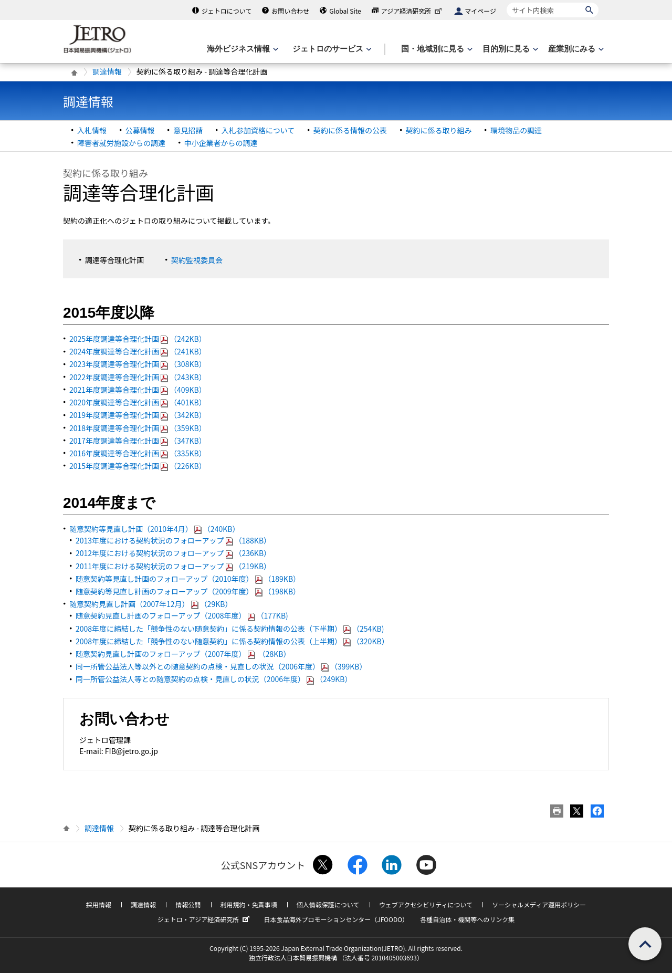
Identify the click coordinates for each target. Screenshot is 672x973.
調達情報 (107, 71)
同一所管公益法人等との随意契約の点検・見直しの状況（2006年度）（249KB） (214, 679)
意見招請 (188, 130)
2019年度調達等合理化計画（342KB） (137, 415)
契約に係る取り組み (439, 130)
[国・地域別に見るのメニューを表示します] (435, 49)
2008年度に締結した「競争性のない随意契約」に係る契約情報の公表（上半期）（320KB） (232, 641)
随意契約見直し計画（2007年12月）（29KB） (150, 604)
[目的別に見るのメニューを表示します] (509, 49)
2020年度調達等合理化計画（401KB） (137, 402)
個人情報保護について (328, 904)
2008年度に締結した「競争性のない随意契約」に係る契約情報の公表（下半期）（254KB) (230, 628)
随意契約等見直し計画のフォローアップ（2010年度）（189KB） (188, 578)
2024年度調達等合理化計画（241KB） (137, 351)
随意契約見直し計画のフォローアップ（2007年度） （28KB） (183, 653)
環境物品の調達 (516, 130)
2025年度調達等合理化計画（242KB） (137, 338)
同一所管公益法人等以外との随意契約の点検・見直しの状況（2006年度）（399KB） (221, 666)
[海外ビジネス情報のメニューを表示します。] (241, 49)
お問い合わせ (290, 10)
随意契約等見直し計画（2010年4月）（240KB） (154, 529)
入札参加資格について (258, 130)
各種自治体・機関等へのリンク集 (467, 919)
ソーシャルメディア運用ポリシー (539, 904)
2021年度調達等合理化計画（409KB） (137, 389)
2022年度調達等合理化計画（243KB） (137, 377)
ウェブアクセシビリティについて (425, 904)
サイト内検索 (506, 2)
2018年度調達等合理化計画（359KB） (137, 428)
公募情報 (140, 130)
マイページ (480, 10)
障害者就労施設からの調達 (121, 143)
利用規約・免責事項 (248, 904)
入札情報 (92, 130)
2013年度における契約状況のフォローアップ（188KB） (173, 540)
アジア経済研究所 (412, 10)
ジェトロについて (227, 10)
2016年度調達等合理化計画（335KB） (137, 453)
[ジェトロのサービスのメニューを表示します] (331, 49)
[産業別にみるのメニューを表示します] (575, 49)
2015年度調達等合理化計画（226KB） (137, 466)
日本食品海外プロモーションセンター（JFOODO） (336, 919)
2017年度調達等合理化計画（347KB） (137, 440)
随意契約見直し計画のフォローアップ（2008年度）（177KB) (182, 615)
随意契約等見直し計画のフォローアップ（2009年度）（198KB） (188, 591)
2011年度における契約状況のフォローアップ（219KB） (173, 566)
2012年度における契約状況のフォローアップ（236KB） (173, 553)
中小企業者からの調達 (221, 143)
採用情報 (98, 904)
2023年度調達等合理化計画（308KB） (137, 364)
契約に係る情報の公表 (350, 130)
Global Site (345, 10)
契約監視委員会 (197, 260)
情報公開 (188, 904)
